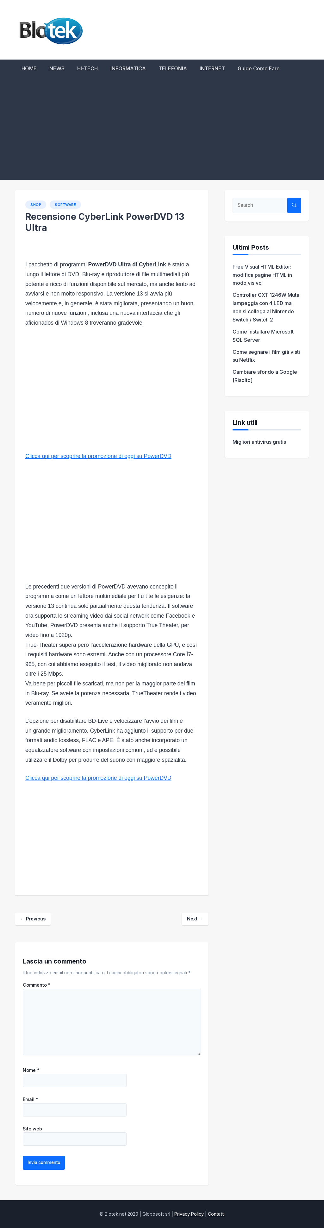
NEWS (57, 68)
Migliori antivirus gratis (259, 442)
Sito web (32, 1129)
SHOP (35, 204)
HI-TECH (87, 68)
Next (195, 918)
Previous (33, 918)
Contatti (216, 1214)
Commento (37, 985)
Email (30, 1099)
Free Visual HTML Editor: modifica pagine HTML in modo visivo (262, 275)
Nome (31, 1070)
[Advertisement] (162, 132)
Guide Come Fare (259, 68)
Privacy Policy (189, 1214)
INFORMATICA (128, 68)
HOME (29, 68)
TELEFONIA (173, 68)
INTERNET (212, 68)
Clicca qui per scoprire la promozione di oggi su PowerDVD (98, 456)
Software (65, 204)
